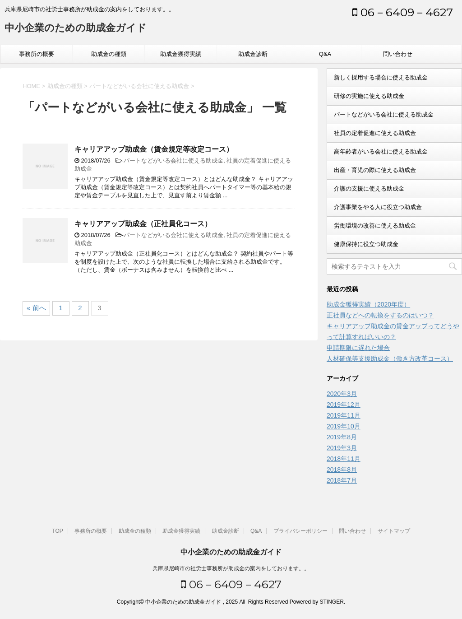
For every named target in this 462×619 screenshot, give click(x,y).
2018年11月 (343, 458)
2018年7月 (342, 480)
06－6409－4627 (402, 12)
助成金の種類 (108, 54)
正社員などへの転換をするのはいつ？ (380, 315)
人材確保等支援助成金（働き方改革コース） (390, 358)
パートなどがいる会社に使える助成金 (173, 160)
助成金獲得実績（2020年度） (368, 304)
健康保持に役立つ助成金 (366, 244)
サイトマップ (394, 531)
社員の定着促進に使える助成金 (375, 133)
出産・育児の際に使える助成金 (375, 170)
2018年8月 (342, 469)
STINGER (331, 602)
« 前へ (36, 308)
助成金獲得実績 (180, 54)
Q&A (325, 54)
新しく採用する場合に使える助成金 (381, 77)
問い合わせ (397, 54)
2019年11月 (343, 415)
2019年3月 (342, 447)
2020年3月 (342, 393)
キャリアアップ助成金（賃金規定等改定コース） (153, 149)
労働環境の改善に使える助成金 (375, 225)
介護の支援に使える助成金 (369, 188)
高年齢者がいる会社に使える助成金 (381, 151)
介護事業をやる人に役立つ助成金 (378, 207)
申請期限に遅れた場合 (358, 347)
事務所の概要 (36, 54)
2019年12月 (343, 404)
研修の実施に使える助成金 (369, 96)
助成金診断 (253, 54)
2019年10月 (343, 426)
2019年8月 (342, 437)
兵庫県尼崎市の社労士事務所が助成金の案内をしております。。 (231, 568)
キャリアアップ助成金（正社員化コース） (143, 224)
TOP (57, 531)
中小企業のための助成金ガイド (76, 28)
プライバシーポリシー (300, 531)
